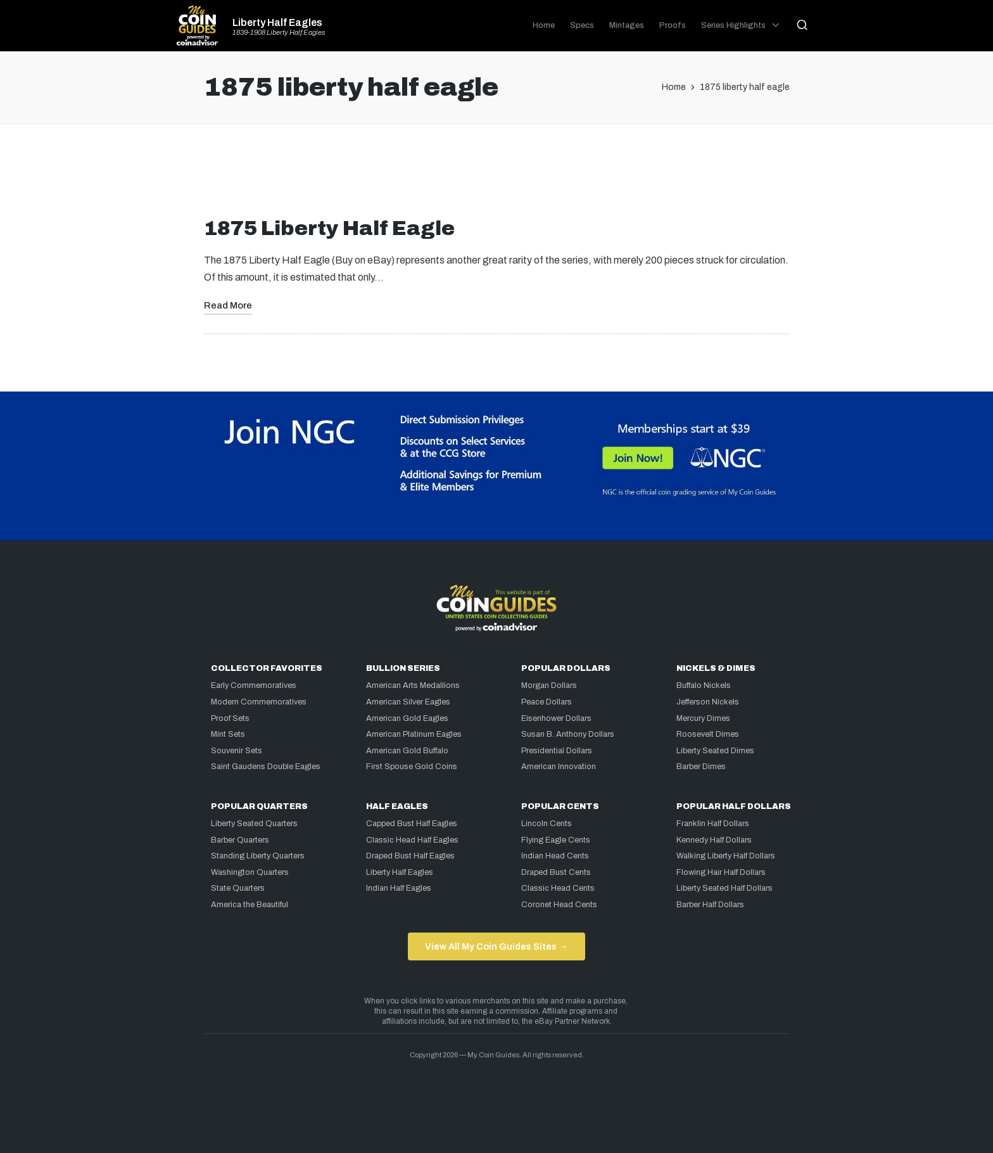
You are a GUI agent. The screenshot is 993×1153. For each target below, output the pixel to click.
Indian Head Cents (555, 855)
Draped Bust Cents (556, 872)
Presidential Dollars (556, 750)
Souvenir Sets (236, 750)
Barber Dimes (701, 766)
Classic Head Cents (558, 888)
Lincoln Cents (546, 823)
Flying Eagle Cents (555, 840)
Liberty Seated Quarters (254, 823)
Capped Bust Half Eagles (411, 823)
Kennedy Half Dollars (714, 840)
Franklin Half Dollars (712, 823)
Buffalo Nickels (703, 685)
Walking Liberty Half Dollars (725, 855)
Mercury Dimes (703, 718)
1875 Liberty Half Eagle (329, 228)
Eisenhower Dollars (556, 718)
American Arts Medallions (413, 685)
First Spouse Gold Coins (411, 766)
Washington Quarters (250, 872)
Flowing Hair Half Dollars (721, 872)
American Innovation (558, 766)
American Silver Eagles (408, 702)
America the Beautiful (249, 904)
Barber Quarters (240, 840)
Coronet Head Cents (559, 904)
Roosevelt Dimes (707, 734)
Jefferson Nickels (707, 702)
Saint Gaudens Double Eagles (265, 766)
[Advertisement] (496, 175)
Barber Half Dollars (710, 904)
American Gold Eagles (407, 718)
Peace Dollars (546, 702)
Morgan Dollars (549, 685)
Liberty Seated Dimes (715, 750)
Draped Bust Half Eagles (410, 855)
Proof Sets (230, 718)
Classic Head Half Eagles (412, 840)
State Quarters (238, 888)
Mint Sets (228, 734)
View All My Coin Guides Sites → (496, 946)
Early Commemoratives (253, 685)
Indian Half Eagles (398, 888)
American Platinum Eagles (414, 734)
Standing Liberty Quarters (258, 855)
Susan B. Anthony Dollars (567, 734)
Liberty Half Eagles (277, 23)
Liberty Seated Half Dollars (724, 888)
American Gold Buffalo (407, 750)
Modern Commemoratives (259, 702)
